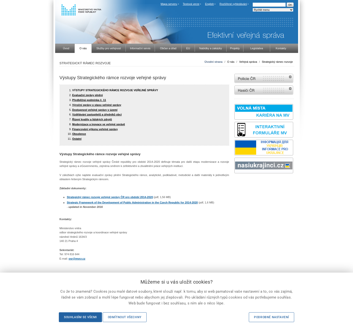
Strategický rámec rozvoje (277, 61)
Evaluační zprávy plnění (87, 95)
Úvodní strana (213, 61)
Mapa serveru (169, 3)
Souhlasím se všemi (80, 317)
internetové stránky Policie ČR (263, 78)
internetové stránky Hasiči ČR (263, 90)
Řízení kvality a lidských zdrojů (92, 119)
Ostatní (77, 138)
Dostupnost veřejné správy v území (95, 109)
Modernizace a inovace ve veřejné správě (98, 124)
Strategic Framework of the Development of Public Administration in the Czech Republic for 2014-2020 (132, 202)
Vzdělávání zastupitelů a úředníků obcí (97, 114)
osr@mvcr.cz (77, 258)
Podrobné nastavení (271, 317)
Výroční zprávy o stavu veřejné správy (96, 104)
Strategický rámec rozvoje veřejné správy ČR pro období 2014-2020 (110, 197)
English (209, 3)
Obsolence (79, 133)
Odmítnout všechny (124, 317)
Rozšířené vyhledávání (233, 3)
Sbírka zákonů (235, 182)
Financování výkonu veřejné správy (95, 129)
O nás (230, 61)
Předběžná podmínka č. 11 (89, 100)
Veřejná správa (248, 61)
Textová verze (191, 3)
